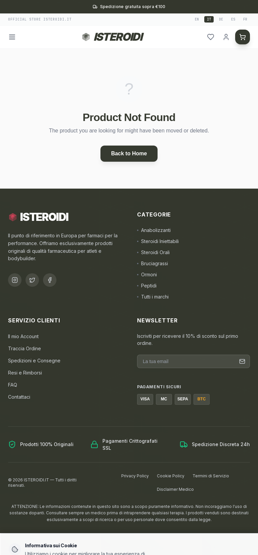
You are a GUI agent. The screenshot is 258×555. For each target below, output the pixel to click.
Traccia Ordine (24, 348)
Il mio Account (23, 336)
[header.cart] (242, 37)
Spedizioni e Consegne (34, 360)
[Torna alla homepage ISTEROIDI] (111, 37)
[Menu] (12, 37)
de (221, 19)
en (197, 19)
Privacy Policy (135, 475)
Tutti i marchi (153, 297)
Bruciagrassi (152, 263)
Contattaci (19, 397)
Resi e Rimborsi (25, 372)
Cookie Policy (170, 475)
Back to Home (129, 153)
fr (245, 19)
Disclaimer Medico (175, 489)
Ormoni (147, 274)
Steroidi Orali (153, 252)
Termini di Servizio (210, 475)
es (233, 19)
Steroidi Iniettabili (158, 241)
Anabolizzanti (154, 230)
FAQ (12, 385)
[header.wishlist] (210, 37)
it (209, 19)
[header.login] (226, 37)
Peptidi (147, 285)
